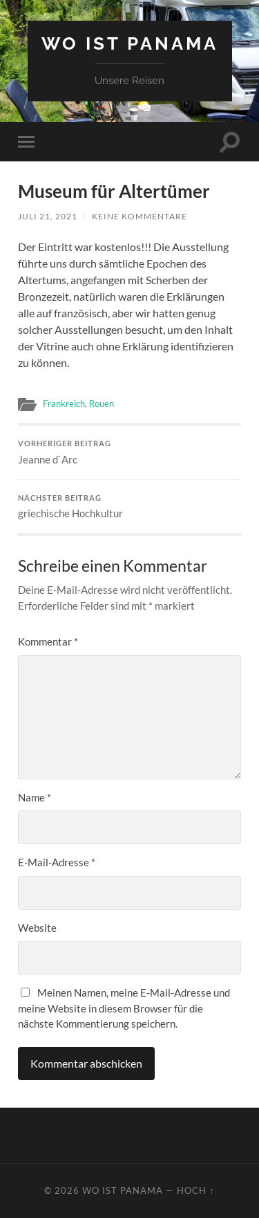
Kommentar (48, 641)
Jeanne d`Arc (129, 452)
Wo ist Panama (129, 43)
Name (34, 797)
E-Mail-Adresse (56, 862)
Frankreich (64, 403)
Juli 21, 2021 (47, 216)
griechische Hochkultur (129, 507)
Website (37, 927)
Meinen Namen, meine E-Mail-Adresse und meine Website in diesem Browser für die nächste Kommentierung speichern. (124, 1008)
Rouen (101, 403)
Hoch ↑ (195, 1190)
